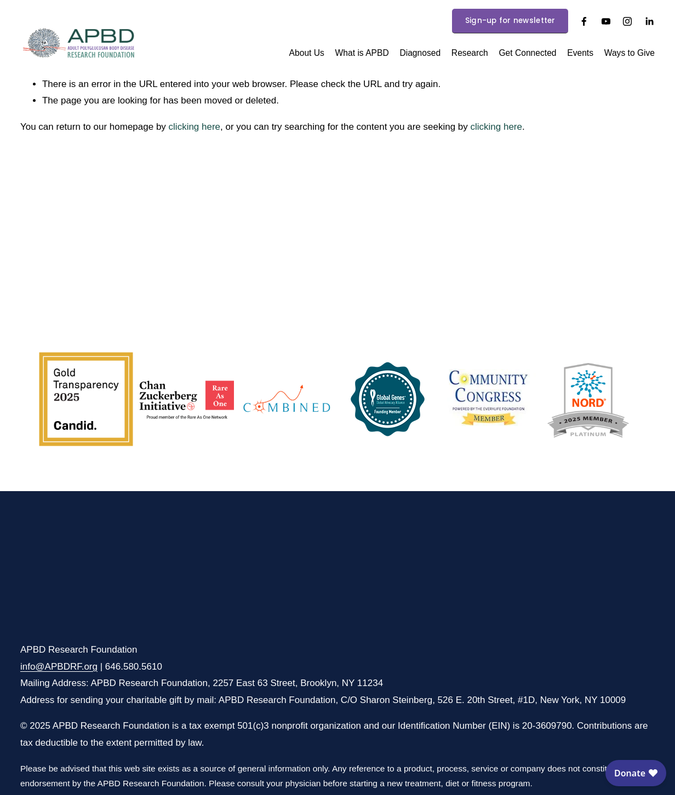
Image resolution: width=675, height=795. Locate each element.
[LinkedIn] (649, 21)
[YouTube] (605, 21)
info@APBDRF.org (59, 666)
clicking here (195, 127)
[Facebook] (584, 21)
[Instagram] (627, 21)
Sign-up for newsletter (510, 20)
